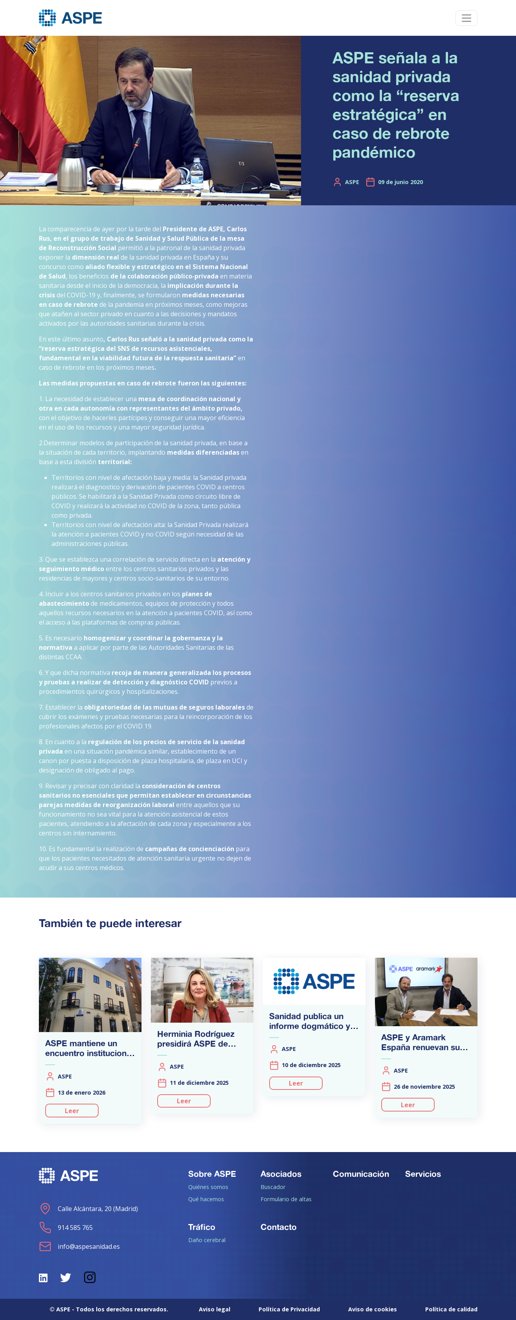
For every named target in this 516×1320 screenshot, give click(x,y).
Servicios (423, 1174)
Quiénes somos (208, 1187)
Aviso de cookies (372, 1309)
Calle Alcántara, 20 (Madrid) (88, 1208)
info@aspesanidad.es (79, 1246)
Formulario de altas (286, 1199)
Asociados (281, 1174)
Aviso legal (214, 1309)
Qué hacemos (206, 1199)
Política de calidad (451, 1309)
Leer (72, 1110)
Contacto (279, 1227)
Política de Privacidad (289, 1309)
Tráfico (201, 1227)
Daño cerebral (207, 1240)
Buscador (273, 1187)
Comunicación (361, 1174)
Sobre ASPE (212, 1174)
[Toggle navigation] (466, 18)
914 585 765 (66, 1227)
